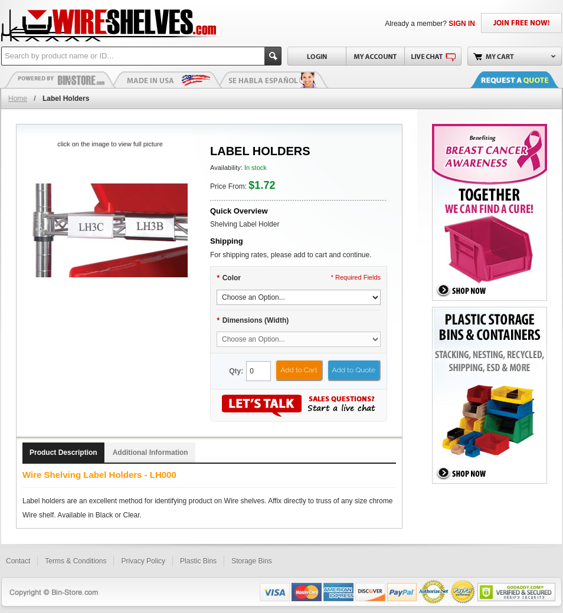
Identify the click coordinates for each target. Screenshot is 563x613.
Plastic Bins (60, 79)
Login (316, 56)
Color (229, 278)
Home (17, 98)
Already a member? (430, 23)
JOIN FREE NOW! (521, 23)
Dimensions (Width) (253, 320)
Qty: (236, 371)
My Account (375, 56)
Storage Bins (251, 561)
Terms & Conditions (75, 561)
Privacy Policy (143, 561)
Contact (18, 561)
